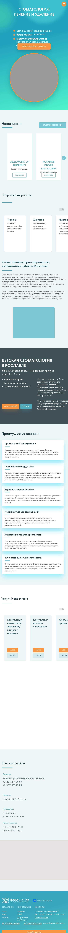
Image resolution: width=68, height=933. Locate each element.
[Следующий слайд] (64, 158)
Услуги (4, 890)
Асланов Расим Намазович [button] (48, 165)
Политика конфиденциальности (12, 923)
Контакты (5, 897)
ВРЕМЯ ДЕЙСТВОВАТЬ (59, 921)
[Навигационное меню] (64, 4)
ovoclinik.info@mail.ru (15, 778)
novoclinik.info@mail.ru (54, 902)
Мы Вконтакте (44, 879)
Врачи (4, 894)
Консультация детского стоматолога (40, 612)
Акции (19, 894)
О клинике (21, 890)
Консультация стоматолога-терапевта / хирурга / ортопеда (14, 615)
